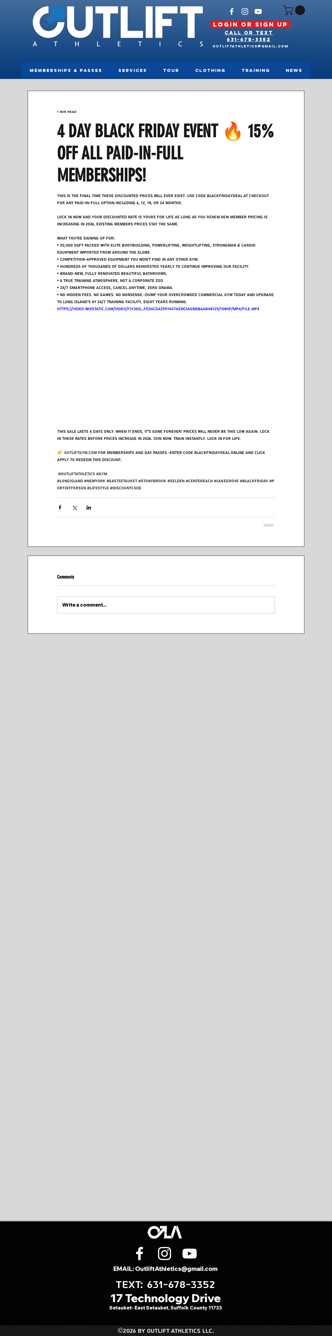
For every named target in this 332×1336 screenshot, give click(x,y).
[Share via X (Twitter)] (74, 507)
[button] (295, 10)
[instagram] (244, 11)
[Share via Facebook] (60, 507)
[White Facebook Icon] (231, 11)
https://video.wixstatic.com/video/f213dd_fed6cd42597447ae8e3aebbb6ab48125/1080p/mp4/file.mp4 (158, 309)
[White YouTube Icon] (258, 11)
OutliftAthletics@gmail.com (250, 46)
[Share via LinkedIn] (89, 507)
